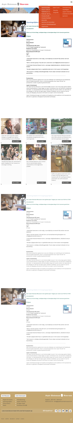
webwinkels (61, 2)
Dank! (4, 405)
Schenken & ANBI (22, 405)
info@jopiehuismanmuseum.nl (63, 401)
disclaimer (12, 418)
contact (68, 2)
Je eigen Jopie (21, 403)
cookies (22, 418)
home (2, 418)
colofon (7, 418)
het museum (55, 15)
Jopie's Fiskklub (21, 401)
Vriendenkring (21, 399)
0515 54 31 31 (49, 401)
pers (56, 2)
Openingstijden (7, 401)
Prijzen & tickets (8, 399)
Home (49, 15)
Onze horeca (6, 403)
